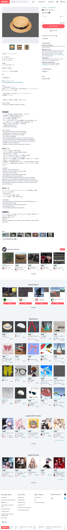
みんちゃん (9, 299)
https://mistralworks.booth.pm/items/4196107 (12, 82)
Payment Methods (21, 502)
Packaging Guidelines (5, 508)
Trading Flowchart (47, 69)
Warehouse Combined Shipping (24, 507)
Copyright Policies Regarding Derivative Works (7, 514)
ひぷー (24, 299)
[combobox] (18, 2)
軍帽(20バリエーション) (58, 267)
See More (33, 308)
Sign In (33, 1)
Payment (45, 71)
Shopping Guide (21, 500)
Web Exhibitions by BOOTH (23, 510)
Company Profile (10, 527)
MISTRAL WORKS (13, 249)
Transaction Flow (21, 505)
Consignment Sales (5, 511)
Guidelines (30, 526)
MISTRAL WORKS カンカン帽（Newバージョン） (20, 268)
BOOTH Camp (4, 517)
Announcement (37, 497)
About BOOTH (41, 1)
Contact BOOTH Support (39, 502)
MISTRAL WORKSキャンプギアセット (7, 266)
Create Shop (51, 1)
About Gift (45, 38)
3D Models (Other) (52, 7)
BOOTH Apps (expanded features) (8, 500)
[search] (26, 2)
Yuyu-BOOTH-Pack (60, 54)
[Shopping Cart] (57, 1)
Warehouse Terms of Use (23, 527)
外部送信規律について (41, 527)
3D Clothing (17, 264)
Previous (3, 25)
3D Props (4, 264)
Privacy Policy (34, 527)
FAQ (35, 500)
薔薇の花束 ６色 (44, 267)
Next (38, 25)
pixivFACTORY (44, 64)
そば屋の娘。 (42, 299)
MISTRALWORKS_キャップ (33, 267)
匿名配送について (5, 502)
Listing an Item (4, 497)
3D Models (44, 7)
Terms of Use (16, 527)
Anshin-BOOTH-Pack (52, 54)
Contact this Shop (46, 78)
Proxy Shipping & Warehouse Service (7, 505)
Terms (43, 76)
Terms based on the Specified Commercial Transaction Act (53, 527)
